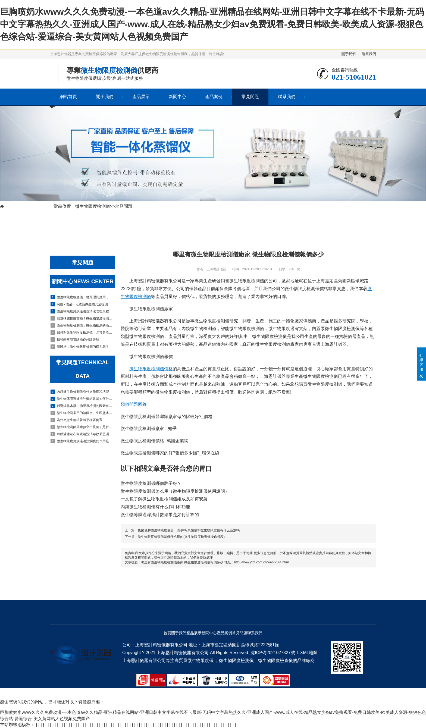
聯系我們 (369, 54)
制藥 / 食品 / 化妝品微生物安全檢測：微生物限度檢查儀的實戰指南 (83, 304)
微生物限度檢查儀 (275, 660)
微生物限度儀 (200, 660)
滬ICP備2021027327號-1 (274, 652)
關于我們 (349, 54)
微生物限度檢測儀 (92, 206)
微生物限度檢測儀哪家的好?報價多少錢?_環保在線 (170, 453)
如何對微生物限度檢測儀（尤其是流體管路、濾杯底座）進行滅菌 (83, 332)
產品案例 (214, 96)
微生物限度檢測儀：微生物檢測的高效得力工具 (83, 325)
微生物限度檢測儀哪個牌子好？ (151, 483)
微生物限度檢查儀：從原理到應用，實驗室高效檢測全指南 (83, 297)
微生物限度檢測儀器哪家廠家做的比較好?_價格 (166, 416)
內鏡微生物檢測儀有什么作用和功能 (80, 392)
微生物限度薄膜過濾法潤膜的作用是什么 (83, 441)
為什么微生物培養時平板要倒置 (76, 420)
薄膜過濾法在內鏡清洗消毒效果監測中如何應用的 (83, 434)
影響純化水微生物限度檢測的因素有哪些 (83, 406)
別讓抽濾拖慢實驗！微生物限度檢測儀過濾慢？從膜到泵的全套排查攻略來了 (83, 318)
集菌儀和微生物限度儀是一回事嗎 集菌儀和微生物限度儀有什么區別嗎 (189, 530)
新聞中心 (177, 96)
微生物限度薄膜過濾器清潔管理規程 (80, 311)
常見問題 (250, 96)
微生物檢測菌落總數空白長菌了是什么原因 (83, 427)
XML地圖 (309, 652)
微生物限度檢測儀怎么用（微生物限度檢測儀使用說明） (175, 491)
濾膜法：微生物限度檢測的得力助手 (80, 346)
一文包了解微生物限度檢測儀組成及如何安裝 (164, 499)
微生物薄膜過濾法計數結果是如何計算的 (83, 399)
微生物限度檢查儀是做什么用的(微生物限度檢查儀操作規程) (181, 537)
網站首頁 (68, 96)
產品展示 (141, 96)
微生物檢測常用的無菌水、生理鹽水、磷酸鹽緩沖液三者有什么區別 (83, 413)
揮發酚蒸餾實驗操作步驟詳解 (75, 339)
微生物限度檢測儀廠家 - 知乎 (149, 428)
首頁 (167, 633)
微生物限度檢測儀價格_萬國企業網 (154, 440)
